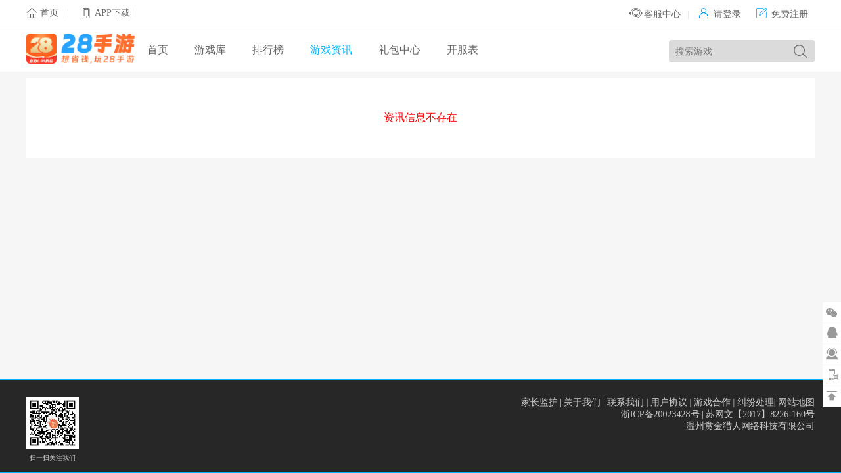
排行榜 (268, 49)
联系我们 (625, 402)
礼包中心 (399, 49)
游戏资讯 (331, 49)
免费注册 (782, 14)
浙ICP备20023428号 (660, 414)
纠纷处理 (755, 402)
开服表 (462, 49)
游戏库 (210, 49)
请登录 (719, 14)
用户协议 (668, 402)
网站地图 (796, 402)
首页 (49, 13)
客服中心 (655, 14)
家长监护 (539, 402)
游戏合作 (712, 402)
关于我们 (582, 402)
